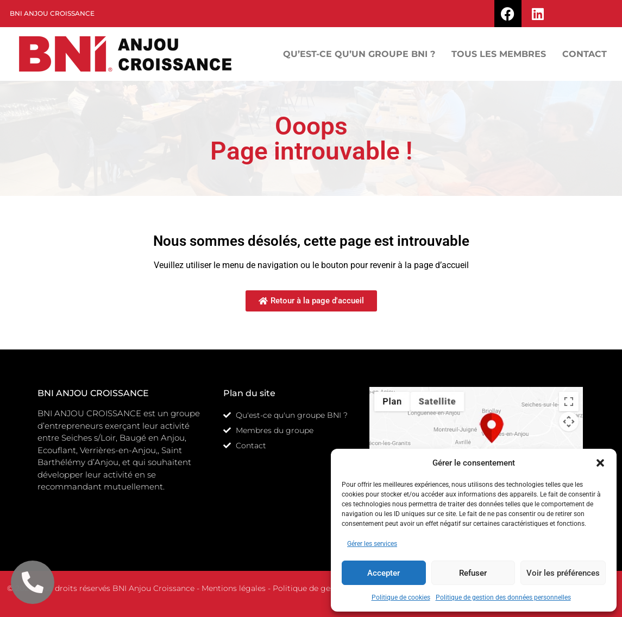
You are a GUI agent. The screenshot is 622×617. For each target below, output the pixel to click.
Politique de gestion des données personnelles (503, 597)
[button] (600, 462)
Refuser (473, 573)
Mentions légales (234, 588)
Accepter (383, 573)
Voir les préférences (563, 573)
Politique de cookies (401, 597)
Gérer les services (372, 544)
